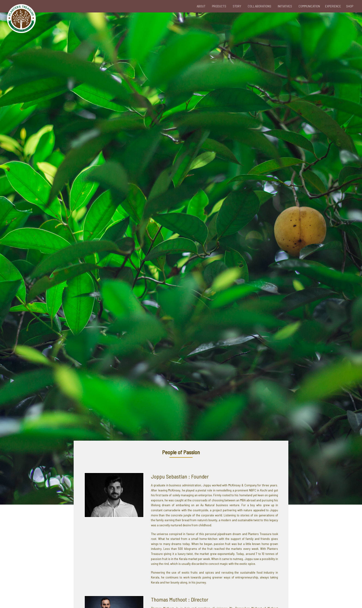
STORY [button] (237, 6)
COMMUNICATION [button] (309, 6)
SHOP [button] (349, 6)
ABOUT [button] (201, 6)
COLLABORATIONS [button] (259, 6)
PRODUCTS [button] (219, 6)
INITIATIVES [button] (285, 6)
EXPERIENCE (333, 6)
